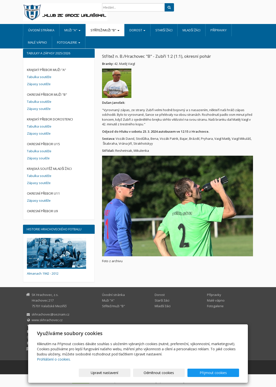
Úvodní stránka (41, 30)
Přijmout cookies (220, 372)
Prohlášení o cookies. (54, 359)
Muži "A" (72, 30)
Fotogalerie (68, 42)
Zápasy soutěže (39, 84)
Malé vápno (37, 42)
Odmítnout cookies (180, 372)
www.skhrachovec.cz (47, 320)
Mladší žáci (191, 30)
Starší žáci (163, 30)
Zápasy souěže (38, 158)
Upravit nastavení (140, 372)
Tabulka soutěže (39, 77)
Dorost (137, 30)
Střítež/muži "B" (105, 30)
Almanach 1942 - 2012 (42, 273)
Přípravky (218, 30)
